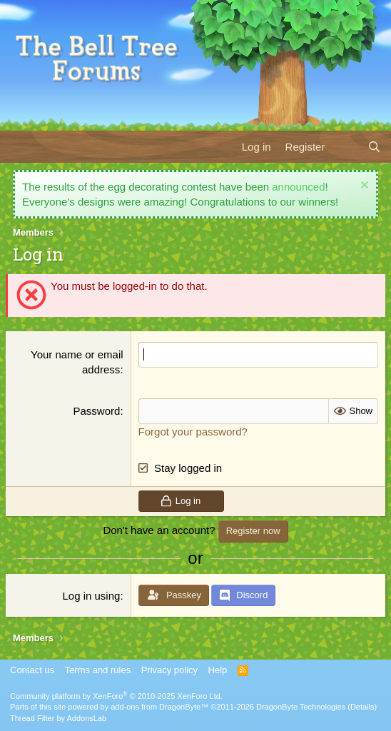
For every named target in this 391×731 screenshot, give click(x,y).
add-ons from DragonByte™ (159, 706)
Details (362, 706)
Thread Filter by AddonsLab (58, 718)
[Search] (374, 146)
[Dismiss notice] (363, 186)
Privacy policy (169, 670)
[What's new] (346, 146)
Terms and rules (98, 670)
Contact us (32, 670)
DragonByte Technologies (300, 706)
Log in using (91, 596)
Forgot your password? (193, 431)
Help (218, 670)
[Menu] (19, 146)
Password (97, 411)
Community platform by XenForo (116, 696)
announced (298, 187)
